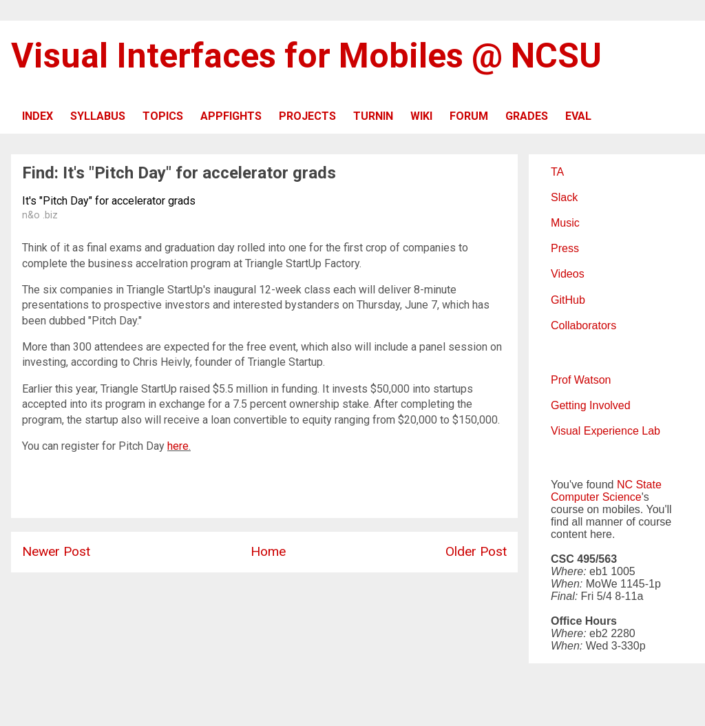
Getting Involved (591, 405)
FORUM (469, 116)
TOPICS (163, 116)
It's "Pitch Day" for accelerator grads (109, 200)
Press (565, 248)
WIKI (421, 116)
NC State (639, 484)
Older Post (476, 551)
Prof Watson (581, 380)
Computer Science (596, 497)
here (178, 446)
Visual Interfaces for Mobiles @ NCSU (306, 56)
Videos (568, 274)
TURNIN (373, 116)
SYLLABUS (97, 116)
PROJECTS (307, 116)
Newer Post (56, 551)
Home (268, 551)
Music (565, 223)
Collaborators (583, 325)
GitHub (568, 300)
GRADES (526, 116)
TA (557, 172)
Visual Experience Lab (605, 431)
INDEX (37, 116)
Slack (564, 197)
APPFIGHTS (231, 116)
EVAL (578, 116)
